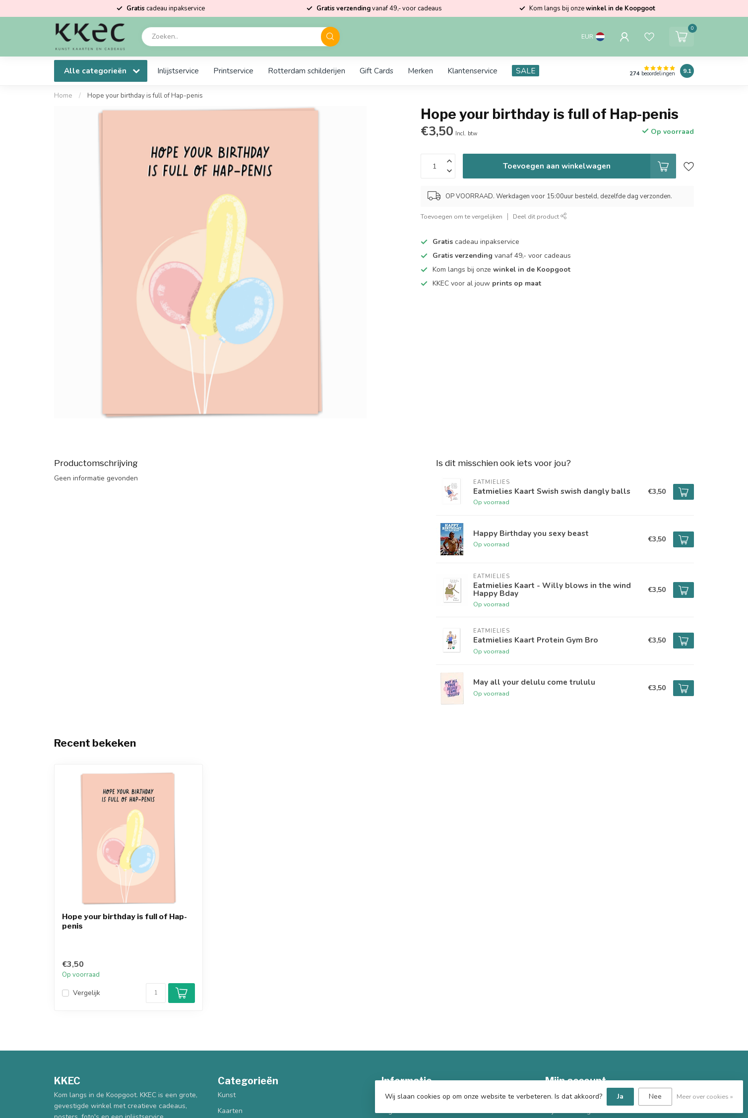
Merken (420, 70)
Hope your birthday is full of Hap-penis (145, 95)
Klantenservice (472, 70)
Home (63, 95)
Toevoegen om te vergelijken (461, 216)
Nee (655, 1096)
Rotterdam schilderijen (306, 70)
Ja (620, 1096)
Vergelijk (86, 993)
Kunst (227, 1095)
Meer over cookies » (705, 1096)
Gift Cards (376, 70)
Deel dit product (540, 216)
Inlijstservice (178, 70)
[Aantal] (156, 993)
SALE (525, 70)
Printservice (233, 70)
